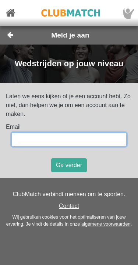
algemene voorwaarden (106, 224)
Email (13, 127)
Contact (69, 206)
